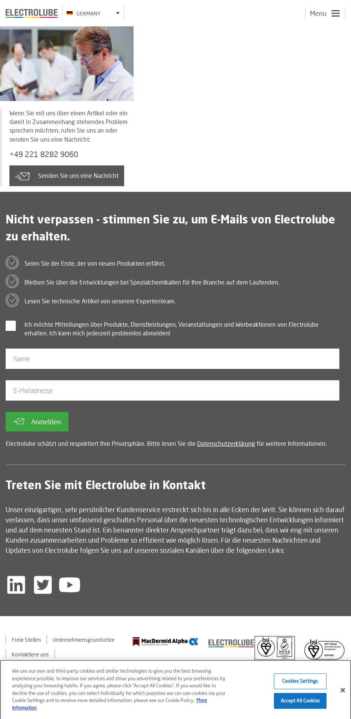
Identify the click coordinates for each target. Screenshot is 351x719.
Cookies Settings (300, 684)
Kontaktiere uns (30, 654)
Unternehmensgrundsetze (84, 639)
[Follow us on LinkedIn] (16, 584)
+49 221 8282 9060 (43, 154)
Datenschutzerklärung (226, 443)
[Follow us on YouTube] (69, 584)
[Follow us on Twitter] (42, 584)
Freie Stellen (26, 639)
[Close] (342, 693)
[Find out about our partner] (165, 641)
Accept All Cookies (300, 703)
